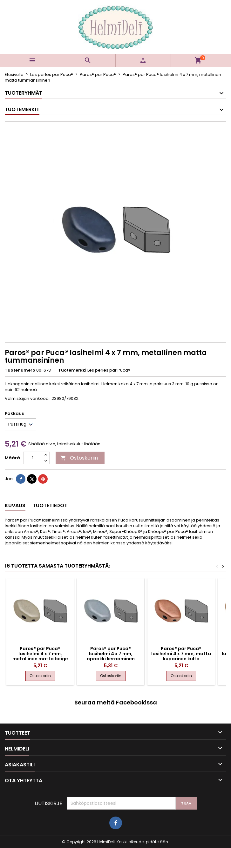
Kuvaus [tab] (15, 505)
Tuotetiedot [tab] (50, 505)
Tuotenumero (20, 370)
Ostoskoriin (79, 457)
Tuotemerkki (72, 370)
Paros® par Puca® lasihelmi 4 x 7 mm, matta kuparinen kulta (181, 653)
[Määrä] (32, 458)
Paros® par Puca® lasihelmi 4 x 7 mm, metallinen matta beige (40, 653)
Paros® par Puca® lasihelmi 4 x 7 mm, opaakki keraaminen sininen (111, 656)
